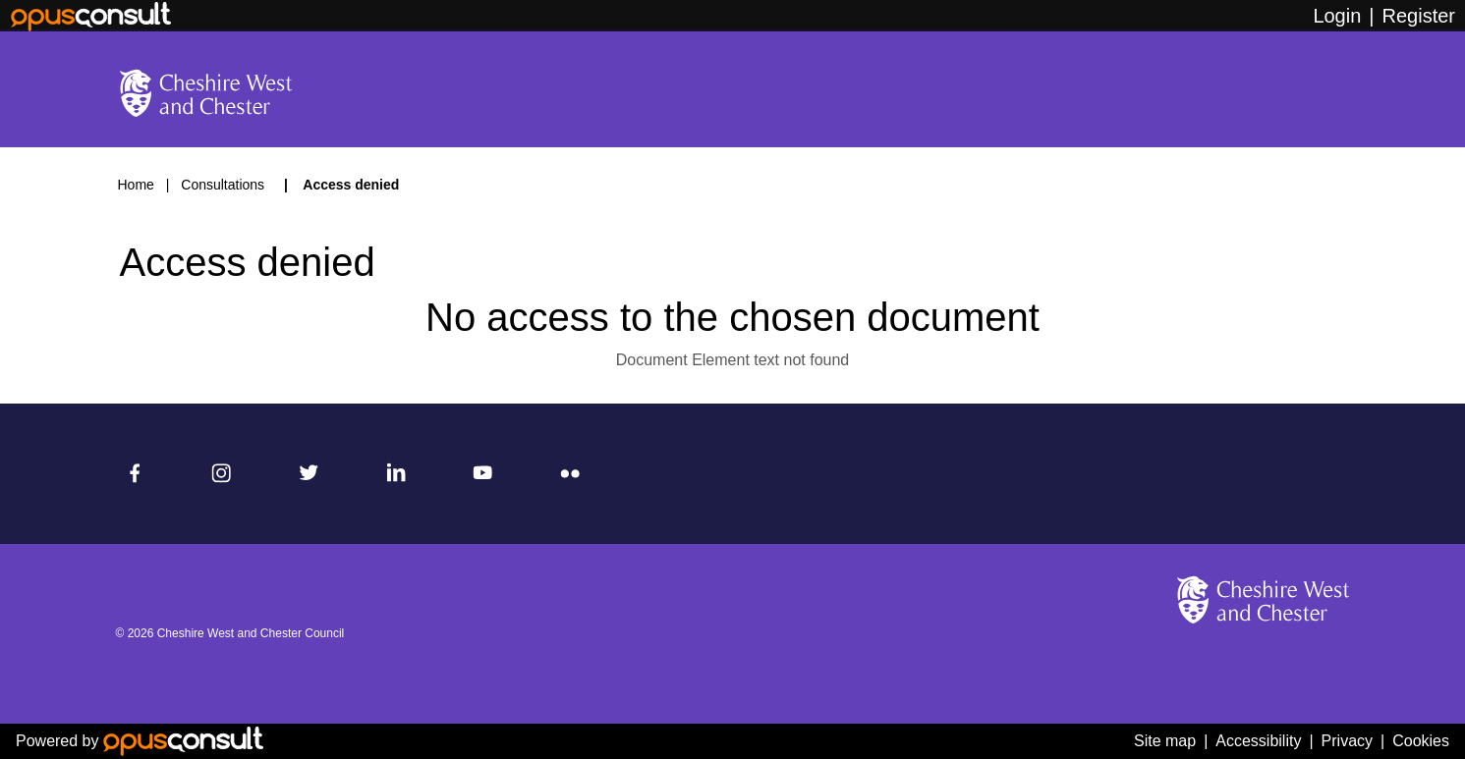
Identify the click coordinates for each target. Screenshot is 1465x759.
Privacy (1347, 740)
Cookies (1420, 740)
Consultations (224, 184)
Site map (1165, 740)
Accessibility (1258, 740)
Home (136, 184)
